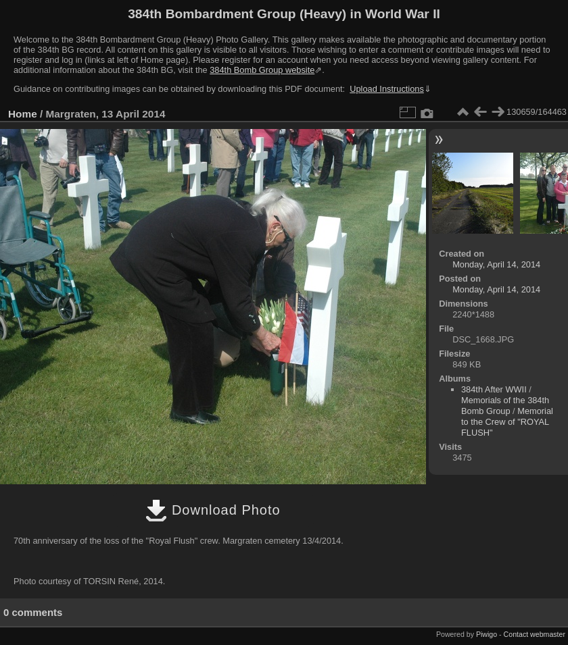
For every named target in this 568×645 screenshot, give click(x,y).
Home (22, 114)
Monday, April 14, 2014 (496, 264)
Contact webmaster (534, 634)
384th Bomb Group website (262, 70)
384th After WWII (494, 389)
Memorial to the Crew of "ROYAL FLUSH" (507, 422)
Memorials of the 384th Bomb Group (505, 405)
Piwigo (486, 634)
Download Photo (212, 509)
